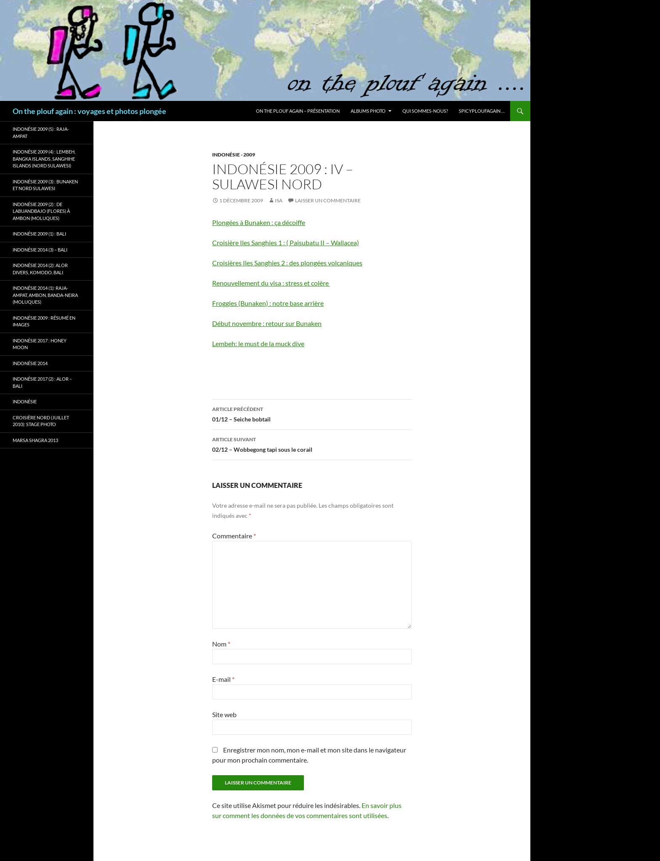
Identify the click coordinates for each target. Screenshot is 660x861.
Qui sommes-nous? (425, 111)
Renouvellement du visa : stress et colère (271, 283)
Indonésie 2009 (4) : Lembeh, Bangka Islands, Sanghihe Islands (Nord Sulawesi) (44, 158)
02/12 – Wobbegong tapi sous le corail (312, 443)
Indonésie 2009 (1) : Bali (39, 233)
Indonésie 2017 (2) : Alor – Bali (42, 382)
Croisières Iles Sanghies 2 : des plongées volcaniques (287, 263)
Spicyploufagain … (482, 111)
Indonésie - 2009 (233, 154)
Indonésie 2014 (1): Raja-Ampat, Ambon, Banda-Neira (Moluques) (45, 295)
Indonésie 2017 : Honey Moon (40, 344)
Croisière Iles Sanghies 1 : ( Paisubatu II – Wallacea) (285, 242)
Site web (224, 714)
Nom (221, 644)
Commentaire (234, 536)
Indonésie (25, 401)
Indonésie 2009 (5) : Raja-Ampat (41, 132)
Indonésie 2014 (30, 363)
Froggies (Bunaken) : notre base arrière (268, 303)
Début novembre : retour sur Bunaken (267, 323)
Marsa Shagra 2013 (35, 440)
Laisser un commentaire (328, 200)
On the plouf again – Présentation (298, 111)
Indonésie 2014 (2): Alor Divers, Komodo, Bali (40, 268)
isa (278, 200)
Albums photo (368, 111)
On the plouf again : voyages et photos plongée (89, 111)
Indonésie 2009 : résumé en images (44, 321)
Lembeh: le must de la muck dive (258, 343)
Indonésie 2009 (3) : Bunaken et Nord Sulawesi (45, 185)
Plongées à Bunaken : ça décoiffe (258, 222)
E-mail (223, 679)
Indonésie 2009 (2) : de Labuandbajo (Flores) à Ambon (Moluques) (41, 211)
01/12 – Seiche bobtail (312, 413)
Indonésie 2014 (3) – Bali (40, 249)
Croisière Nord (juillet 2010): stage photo (41, 421)
